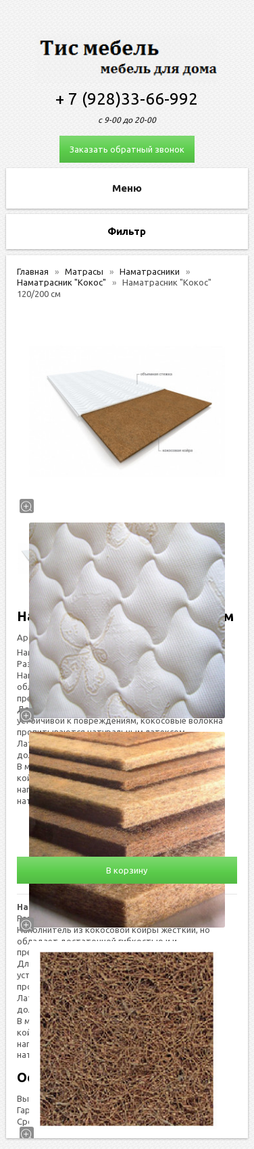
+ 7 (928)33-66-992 (126, 99)
